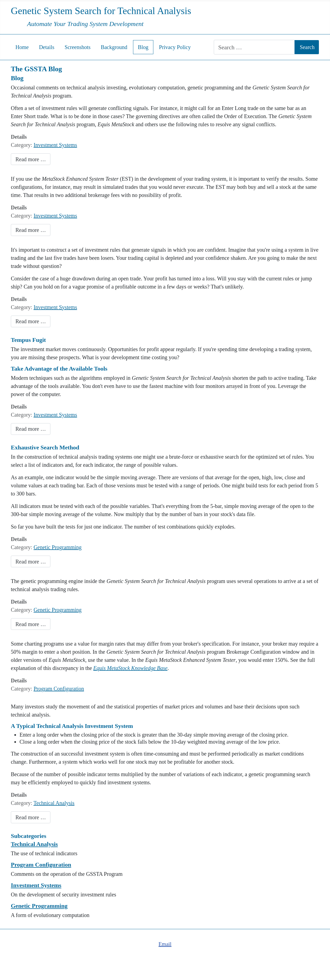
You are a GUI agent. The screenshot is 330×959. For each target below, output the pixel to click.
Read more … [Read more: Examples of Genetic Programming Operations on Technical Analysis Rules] (30, 624)
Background (114, 47)
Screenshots (78, 47)
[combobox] (254, 47)
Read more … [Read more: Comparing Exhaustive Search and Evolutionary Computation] (30, 562)
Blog (143, 47)
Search (307, 47)
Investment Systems (55, 145)
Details (46, 47)
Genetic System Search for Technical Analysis (101, 10)
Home (22, 47)
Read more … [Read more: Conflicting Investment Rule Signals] (30, 159)
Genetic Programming (58, 547)
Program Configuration (59, 689)
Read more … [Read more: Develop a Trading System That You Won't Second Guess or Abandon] (30, 321)
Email (165, 944)
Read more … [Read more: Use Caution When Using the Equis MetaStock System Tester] (30, 230)
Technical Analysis (54, 803)
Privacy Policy (175, 47)
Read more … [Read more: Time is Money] (30, 429)
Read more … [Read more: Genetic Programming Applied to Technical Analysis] (30, 817)
